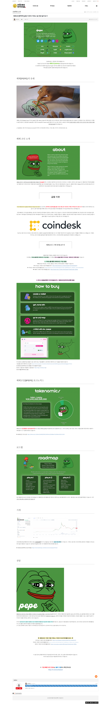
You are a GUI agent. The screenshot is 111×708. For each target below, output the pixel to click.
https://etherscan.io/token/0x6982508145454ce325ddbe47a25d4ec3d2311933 (46, 434)
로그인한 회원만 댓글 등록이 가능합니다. (55, 697)
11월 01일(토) (26, 1)
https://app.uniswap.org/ (40, 367)
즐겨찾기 (14, 1)
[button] (87, 703)
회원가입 (78, 1)
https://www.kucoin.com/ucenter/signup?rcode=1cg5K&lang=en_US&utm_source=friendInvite (64, 267)
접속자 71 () (95, 1)
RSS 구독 (20, 1)
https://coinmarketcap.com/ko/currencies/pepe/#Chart (44, 547)
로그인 (73, 1)
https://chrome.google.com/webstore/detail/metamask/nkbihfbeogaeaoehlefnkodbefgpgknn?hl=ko (52, 363)
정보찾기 (83, 1)
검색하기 (89, 1)
